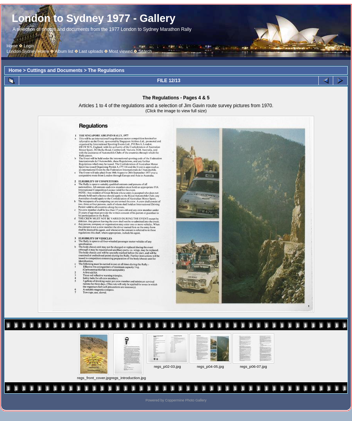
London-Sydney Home (28, 51)
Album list (64, 51)
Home (12, 45)
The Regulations (106, 70)
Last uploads (91, 51)
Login (28, 45)
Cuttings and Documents (55, 70)
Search (145, 51)
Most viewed (121, 51)
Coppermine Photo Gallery (186, 400)
